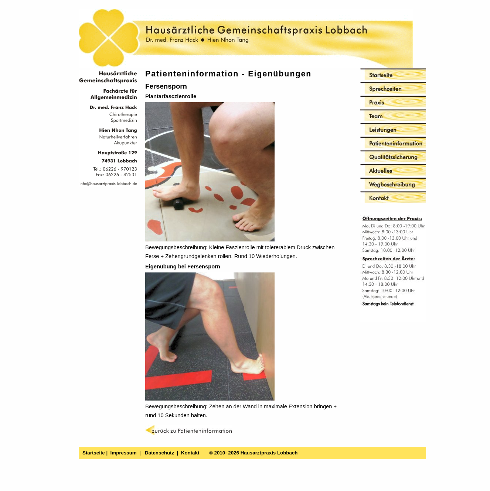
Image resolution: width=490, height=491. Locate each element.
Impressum (123, 453)
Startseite (93, 453)
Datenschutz (159, 453)
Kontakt (190, 453)
